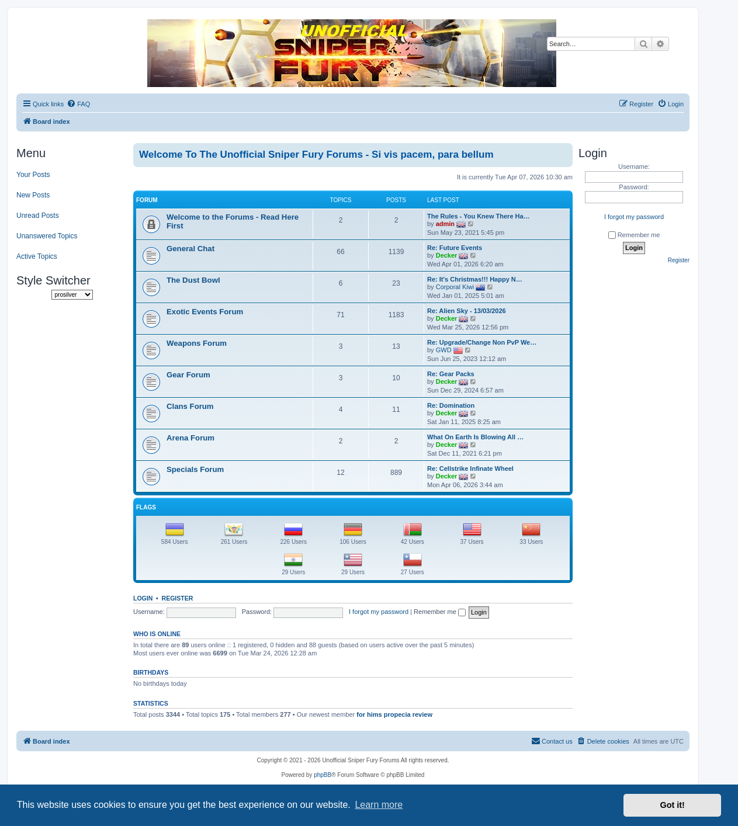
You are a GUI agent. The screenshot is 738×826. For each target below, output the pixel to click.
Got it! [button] (672, 805)
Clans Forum (190, 406)
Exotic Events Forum (205, 311)
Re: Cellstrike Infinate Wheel (470, 468)
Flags (146, 507)
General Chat (190, 248)
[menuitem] (78, 104)
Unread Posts (37, 215)
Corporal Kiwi (455, 286)
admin (445, 223)
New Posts (33, 195)
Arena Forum (190, 437)
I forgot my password (378, 611)
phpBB (322, 775)
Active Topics (36, 256)
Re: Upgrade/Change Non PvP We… (481, 342)
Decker (447, 255)
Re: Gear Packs (450, 373)
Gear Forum (188, 374)
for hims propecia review (394, 714)
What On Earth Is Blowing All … (475, 436)
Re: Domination (450, 405)
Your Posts (33, 175)
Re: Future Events (454, 247)
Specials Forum (195, 469)
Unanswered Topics (47, 236)
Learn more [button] (379, 805)
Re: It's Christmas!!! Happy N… (474, 279)
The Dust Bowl (193, 280)
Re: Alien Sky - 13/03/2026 (466, 310)
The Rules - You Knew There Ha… (478, 216)
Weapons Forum (197, 343)
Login (143, 598)
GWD (444, 349)
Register (177, 598)
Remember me (440, 611)
